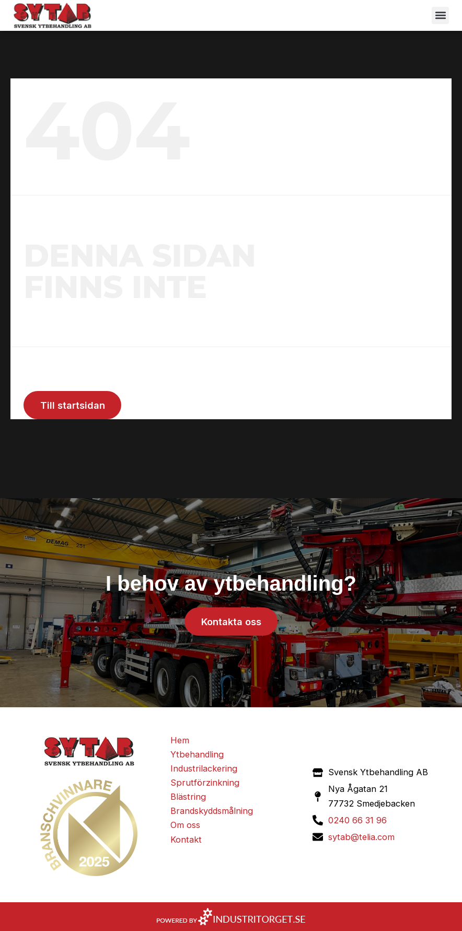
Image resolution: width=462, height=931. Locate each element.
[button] (440, 15)
